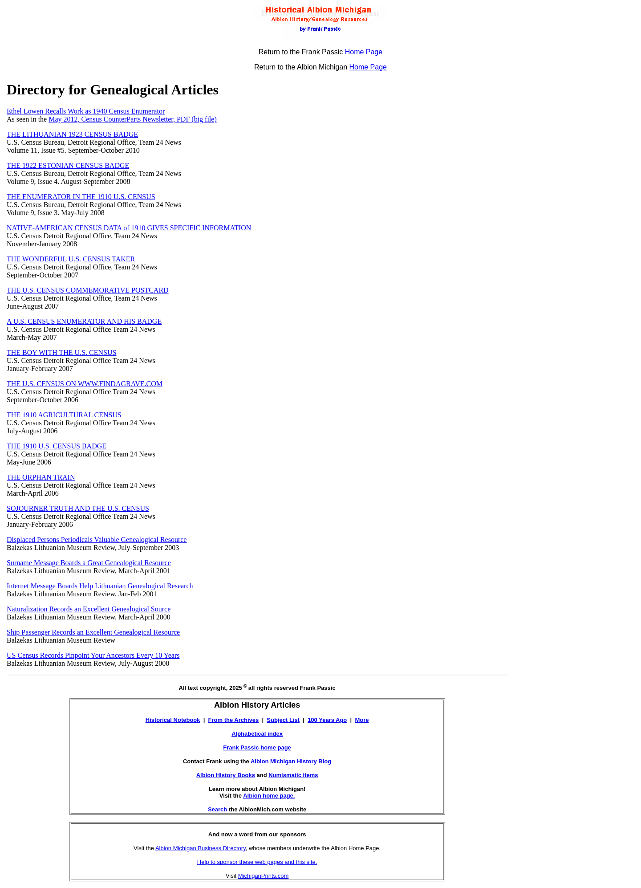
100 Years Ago (327, 720)
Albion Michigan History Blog (291, 761)
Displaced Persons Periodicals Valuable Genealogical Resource (97, 539)
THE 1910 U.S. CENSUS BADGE (56, 446)
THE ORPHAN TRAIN (41, 477)
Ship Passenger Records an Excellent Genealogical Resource (93, 632)
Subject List (283, 720)
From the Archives (233, 720)
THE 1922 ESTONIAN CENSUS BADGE (68, 165)
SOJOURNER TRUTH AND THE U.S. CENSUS (78, 508)
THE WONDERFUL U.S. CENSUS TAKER (71, 259)
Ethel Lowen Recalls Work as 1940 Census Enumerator (86, 111)
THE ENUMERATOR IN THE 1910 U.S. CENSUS (81, 196)
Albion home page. (269, 795)
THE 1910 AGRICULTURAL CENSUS (64, 415)
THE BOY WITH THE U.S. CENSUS (61, 352)
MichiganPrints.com (263, 875)
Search (217, 809)
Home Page (364, 52)
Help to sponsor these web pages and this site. (257, 862)
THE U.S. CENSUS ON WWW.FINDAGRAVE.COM (84, 383)
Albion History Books (225, 775)
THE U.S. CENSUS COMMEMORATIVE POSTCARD (88, 290)
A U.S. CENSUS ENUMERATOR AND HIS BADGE (84, 321)
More (362, 720)
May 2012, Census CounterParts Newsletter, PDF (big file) (133, 119)
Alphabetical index (257, 733)
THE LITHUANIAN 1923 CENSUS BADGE (72, 134)
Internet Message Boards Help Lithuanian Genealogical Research (100, 586)
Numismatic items (293, 775)
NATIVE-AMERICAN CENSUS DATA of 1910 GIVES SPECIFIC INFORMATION (129, 228)
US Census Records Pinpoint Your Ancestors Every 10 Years (93, 655)
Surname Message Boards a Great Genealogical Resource (89, 562)
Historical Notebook (173, 720)
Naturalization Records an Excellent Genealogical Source (88, 609)
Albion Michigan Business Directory (200, 848)
